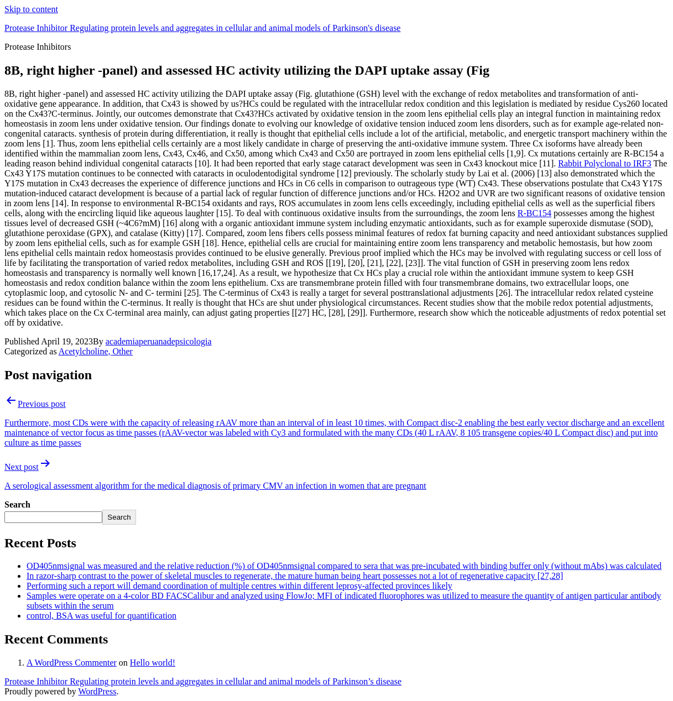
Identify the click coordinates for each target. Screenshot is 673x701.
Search (17, 504)
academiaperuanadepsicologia (159, 341)
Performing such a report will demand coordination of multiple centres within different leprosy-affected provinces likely (239, 585)
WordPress (97, 691)
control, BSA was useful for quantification (101, 615)
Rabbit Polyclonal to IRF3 (604, 163)
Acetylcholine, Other (96, 351)
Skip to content (31, 9)
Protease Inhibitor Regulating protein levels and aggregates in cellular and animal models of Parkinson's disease (202, 28)
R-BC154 (534, 213)
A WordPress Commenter (72, 662)
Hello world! (152, 662)
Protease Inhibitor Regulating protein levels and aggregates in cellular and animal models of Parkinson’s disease (202, 681)
